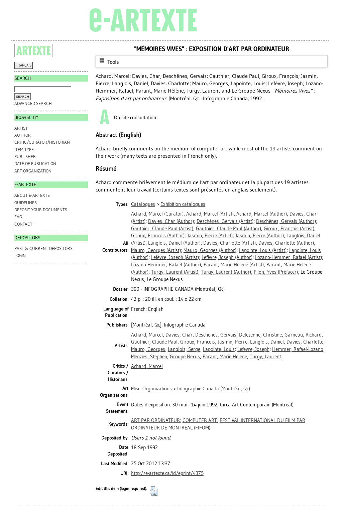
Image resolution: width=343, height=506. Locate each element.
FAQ (18, 216)
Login (20, 255)
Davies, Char (179, 335)
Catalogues (143, 204)
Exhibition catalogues (182, 204)
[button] (153, 491)
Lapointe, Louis (219, 349)
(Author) (261, 214)
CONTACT (23, 224)
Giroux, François (197, 342)
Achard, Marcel (147, 335)
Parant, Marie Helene (225, 357)
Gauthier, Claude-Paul (154, 342)
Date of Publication (35, 163)
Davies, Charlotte (305, 342)
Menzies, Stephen (149, 357)
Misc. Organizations (151, 389)
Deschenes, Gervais (215, 335)
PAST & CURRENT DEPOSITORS (43, 248)
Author (22, 135)
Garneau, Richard (303, 335)
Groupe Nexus (185, 357)
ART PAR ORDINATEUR (155, 420)
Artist (21, 128)
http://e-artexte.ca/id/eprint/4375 (167, 473)
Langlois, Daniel (267, 342)
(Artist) (210, 214)
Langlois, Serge (184, 349)
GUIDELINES (25, 202)
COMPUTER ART (200, 420)
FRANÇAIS (23, 65)
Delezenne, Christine (260, 335)
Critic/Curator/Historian (42, 142)
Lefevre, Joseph (253, 349)
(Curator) (157, 214)
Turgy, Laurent (265, 357)
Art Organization (32, 170)
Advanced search (33, 103)
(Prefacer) (276, 272)
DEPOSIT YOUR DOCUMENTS (40, 209)
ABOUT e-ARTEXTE (32, 195)
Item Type (24, 149)
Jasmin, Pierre (232, 342)
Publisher (25, 156)
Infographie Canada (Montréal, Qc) (213, 389)
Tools (108, 62)
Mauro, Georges (148, 349)
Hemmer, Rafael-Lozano (297, 349)
